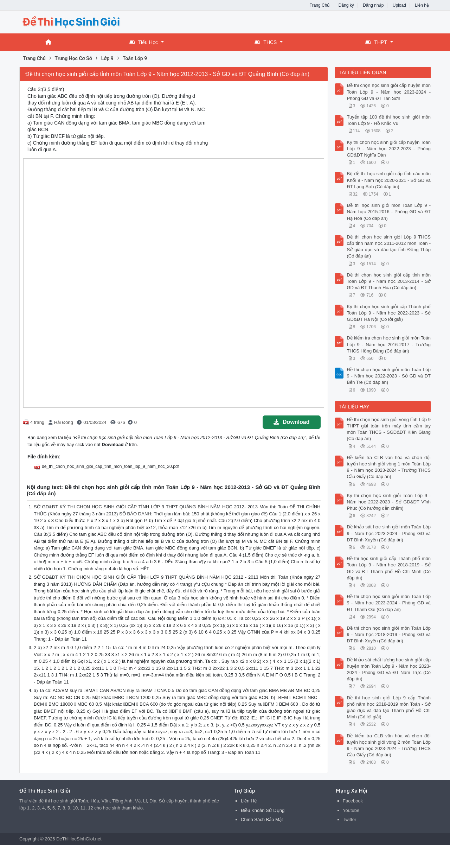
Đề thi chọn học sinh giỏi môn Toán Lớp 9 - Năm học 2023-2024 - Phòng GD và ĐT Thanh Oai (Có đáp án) (389, 603)
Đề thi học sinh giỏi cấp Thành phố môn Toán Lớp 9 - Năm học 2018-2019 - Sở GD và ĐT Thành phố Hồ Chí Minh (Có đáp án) (389, 568)
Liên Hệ (249, 800)
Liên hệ (422, 5)
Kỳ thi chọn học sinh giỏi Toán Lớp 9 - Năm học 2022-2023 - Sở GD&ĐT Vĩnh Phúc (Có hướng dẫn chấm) (389, 502)
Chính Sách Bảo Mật (262, 819)
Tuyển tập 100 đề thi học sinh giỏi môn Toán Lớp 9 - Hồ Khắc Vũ (389, 120)
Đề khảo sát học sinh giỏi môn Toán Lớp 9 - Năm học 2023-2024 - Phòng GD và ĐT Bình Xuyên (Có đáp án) (389, 533)
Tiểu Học (143, 42)
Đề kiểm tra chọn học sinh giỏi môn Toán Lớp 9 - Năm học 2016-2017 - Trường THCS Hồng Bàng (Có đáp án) (389, 344)
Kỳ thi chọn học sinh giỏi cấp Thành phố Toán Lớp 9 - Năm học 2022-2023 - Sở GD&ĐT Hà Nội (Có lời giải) (389, 313)
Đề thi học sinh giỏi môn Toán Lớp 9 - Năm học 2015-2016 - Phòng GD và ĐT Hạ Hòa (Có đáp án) (389, 212)
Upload (399, 5)
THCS (266, 42)
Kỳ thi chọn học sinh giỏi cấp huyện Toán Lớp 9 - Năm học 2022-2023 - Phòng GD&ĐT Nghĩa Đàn (389, 149)
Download (291, 422)
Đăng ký (346, 5)
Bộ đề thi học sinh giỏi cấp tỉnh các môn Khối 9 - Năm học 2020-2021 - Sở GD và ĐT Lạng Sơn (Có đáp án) (389, 180)
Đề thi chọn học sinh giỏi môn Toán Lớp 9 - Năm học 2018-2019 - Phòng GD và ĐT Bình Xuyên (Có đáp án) (389, 634)
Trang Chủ (320, 5)
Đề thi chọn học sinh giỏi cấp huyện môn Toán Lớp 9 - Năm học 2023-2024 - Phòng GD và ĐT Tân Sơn (389, 92)
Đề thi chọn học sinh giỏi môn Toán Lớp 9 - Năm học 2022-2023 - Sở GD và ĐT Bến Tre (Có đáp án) (389, 376)
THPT (376, 42)
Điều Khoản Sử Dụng (262, 810)
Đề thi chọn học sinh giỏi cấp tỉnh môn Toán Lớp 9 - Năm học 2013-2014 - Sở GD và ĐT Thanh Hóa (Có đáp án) (389, 281)
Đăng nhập (373, 5)
